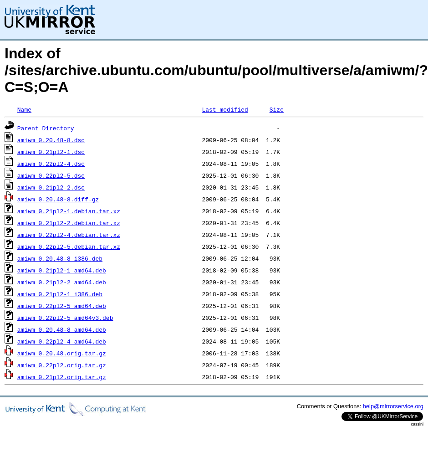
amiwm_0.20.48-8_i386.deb (59, 258)
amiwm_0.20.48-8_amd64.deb (61, 329)
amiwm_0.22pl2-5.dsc (51, 175)
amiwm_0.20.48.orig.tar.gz (61, 353)
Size (277, 109)
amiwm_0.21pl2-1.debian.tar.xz (68, 211)
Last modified (225, 109)
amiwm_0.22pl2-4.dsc (51, 163)
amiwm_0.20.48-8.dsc (51, 140)
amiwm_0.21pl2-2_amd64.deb (61, 282)
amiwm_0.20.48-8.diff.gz (58, 199)
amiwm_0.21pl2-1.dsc (51, 152)
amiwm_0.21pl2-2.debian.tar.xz (68, 223)
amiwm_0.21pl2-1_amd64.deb (61, 270)
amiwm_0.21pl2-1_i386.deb (59, 294)
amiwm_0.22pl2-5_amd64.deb (61, 306)
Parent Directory (45, 128)
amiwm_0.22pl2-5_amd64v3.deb (65, 317)
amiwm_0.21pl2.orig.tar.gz (61, 377)
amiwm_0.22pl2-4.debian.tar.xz (68, 235)
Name (24, 109)
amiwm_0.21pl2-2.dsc (51, 187)
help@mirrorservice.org (393, 406)
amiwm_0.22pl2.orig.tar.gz (61, 365)
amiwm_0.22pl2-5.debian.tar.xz (68, 246)
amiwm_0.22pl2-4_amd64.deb (61, 341)
